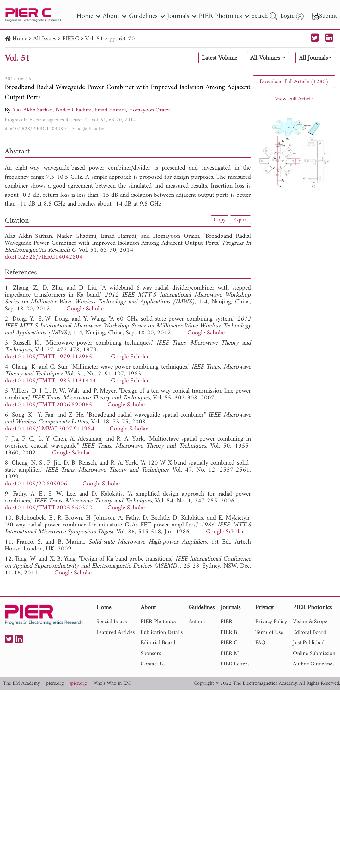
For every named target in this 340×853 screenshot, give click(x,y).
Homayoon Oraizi (149, 110)
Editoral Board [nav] (309, 632)
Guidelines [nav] (147, 16)
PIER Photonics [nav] (224, 16)
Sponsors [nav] (151, 653)
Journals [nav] (181, 16)
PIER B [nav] (229, 632)
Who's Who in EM (112, 683)
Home (19, 39)
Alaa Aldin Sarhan (32, 110)
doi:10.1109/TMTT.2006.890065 (48, 405)
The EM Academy (21, 683)
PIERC (70, 39)
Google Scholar (88, 128)
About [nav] (114, 16)
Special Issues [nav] (111, 622)
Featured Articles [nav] (115, 632)
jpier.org (78, 683)
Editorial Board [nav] (158, 643)
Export (240, 219)
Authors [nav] (197, 622)
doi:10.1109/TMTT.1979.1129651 (50, 357)
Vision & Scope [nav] (310, 622)
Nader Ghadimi (74, 110)
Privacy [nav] (264, 608)
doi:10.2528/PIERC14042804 (37, 128)
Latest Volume (219, 58)
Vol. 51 (94, 39)
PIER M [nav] (230, 653)
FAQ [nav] (260, 643)
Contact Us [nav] (153, 664)
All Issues (44, 39)
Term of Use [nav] (269, 632)
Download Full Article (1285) (294, 82)
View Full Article (294, 99)
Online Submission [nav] (314, 653)
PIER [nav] (226, 622)
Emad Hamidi (110, 110)
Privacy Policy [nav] (271, 622)
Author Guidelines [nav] (313, 664)
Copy (220, 219)
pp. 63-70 (122, 39)
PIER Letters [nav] (235, 664)
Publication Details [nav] (162, 632)
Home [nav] (88, 16)
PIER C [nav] (229, 643)
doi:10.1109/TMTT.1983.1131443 (50, 381)
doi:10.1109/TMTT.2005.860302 (48, 508)
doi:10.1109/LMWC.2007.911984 (49, 429)
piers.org (55, 683)
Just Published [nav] (309, 643)
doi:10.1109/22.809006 (36, 484)
